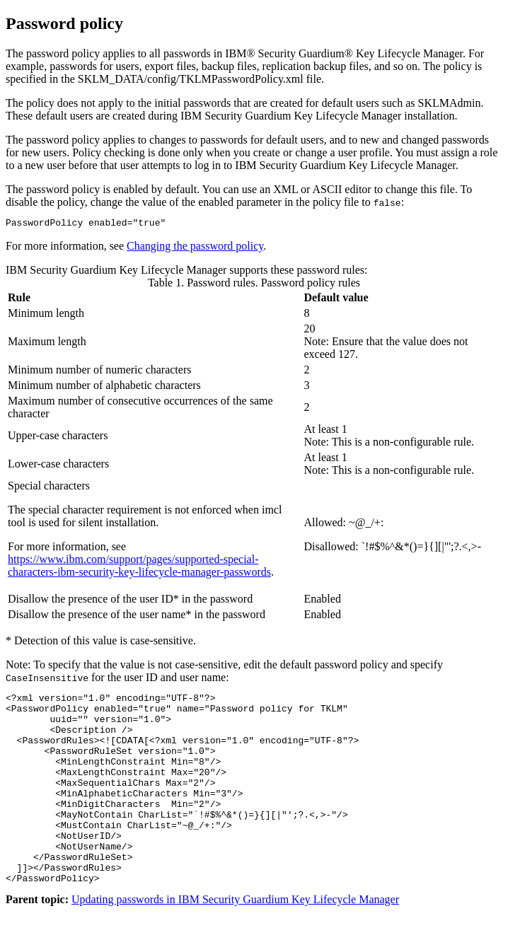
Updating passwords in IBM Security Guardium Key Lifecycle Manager (235, 940)
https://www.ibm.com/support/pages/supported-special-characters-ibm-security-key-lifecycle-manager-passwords (139, 567)
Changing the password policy (195, 248)
